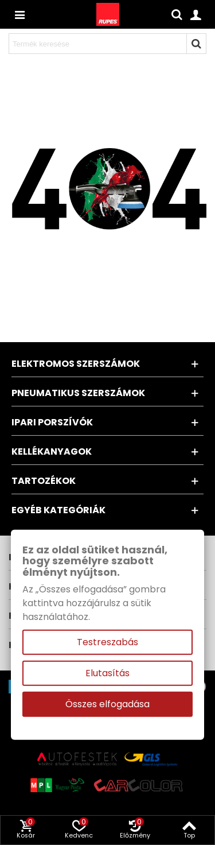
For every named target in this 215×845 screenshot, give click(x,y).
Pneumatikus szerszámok (78, 393)
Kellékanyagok (51, 451)
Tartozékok (43, 480)
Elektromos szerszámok (75, 363)
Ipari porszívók (52, 422)
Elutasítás (107, 673)
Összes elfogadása (107, 704)
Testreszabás (107, 642)
